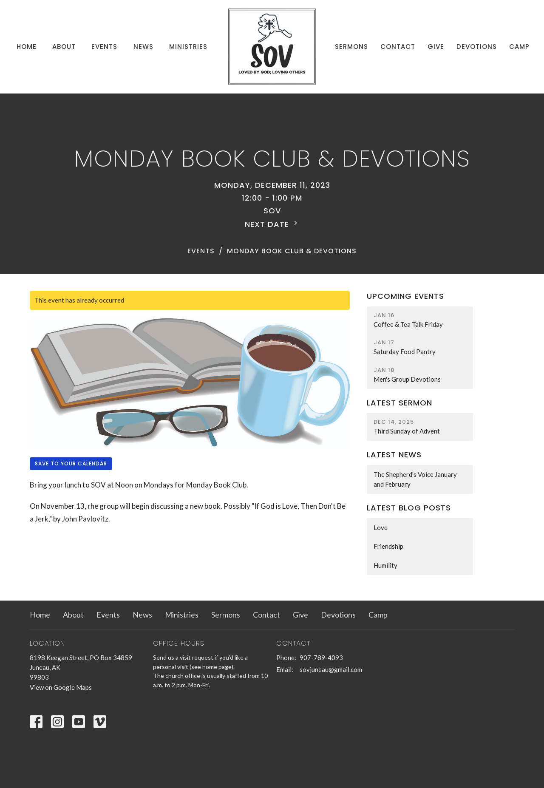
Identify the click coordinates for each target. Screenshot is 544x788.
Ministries (188, 46)
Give (436, 46)
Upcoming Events (405, 296)
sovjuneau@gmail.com (331, 669)
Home (27, 46)
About (64, 46)
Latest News (394, 454)
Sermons (351, 46)
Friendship (388, 546)
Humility (385, 565)
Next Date (272, 224)
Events (104, 46)
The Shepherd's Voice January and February (415, 479)
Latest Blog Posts (409, 507)
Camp (519, 46)
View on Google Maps (61, 687)
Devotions (476, 46)
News (143, 46)
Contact (397, 46)
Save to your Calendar (71, 463)
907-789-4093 (321, 657)
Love (381, 527)
